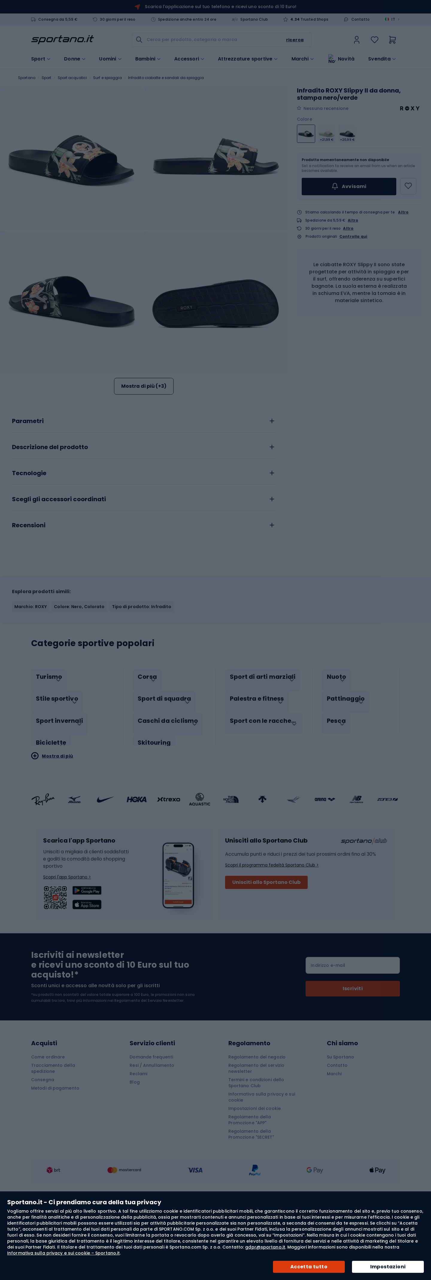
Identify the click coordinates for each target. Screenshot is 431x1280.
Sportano (26, 77)
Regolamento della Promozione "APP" (249, 1183)
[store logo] (62, 40)
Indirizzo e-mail (328, 1028)
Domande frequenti (151, 1120)
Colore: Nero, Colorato (79, 676)
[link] (357, 40)
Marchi (300, 58)
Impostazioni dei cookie (254, 1172)
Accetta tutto (308, 1266)
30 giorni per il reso (117, 19)
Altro (403, 212)
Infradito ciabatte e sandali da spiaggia (166, 77)
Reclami (138, 1137)
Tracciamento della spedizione (53, 1131)
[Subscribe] (353, 1052)
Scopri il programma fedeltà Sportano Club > (272, 928)
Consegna (42, 1143)
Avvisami (349, 186)
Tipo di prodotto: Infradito (142, 676)
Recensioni (28, 595)
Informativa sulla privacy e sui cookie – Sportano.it (63, 1253)
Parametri (28, 491)
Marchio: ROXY (30, 676)
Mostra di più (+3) (143, 386)
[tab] (143, 489)
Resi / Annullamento (152, 1128)
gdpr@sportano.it (265, 1247)
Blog (134, 1145)
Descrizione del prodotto (50, 517)
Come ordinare (48, 1120)
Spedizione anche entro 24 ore (187, 19)
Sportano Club (254, 19)
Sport (46, 77)
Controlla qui (353, 236)
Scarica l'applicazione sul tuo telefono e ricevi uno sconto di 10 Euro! (220, 7)
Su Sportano (340, 1120)
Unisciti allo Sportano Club (266, 945)
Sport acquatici (72, 77)
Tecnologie (29, 543)
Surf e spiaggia (107, 77)
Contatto (360, 19)
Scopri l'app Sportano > (67, 940)
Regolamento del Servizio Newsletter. (149, 1063)
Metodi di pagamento (55, 1151)
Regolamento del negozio (257, 1120)
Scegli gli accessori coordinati (59, 569)
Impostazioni (388, 1266)
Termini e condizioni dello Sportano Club (256, 1146)
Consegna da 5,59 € (58, 19)
